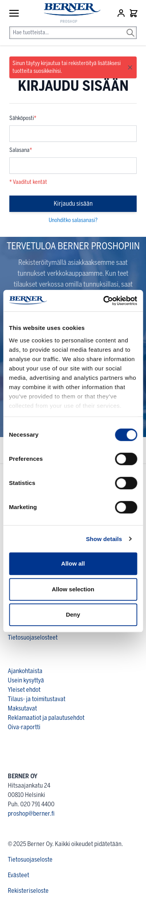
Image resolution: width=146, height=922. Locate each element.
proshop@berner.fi (31, 813)
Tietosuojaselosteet (33, 637)
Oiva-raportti (24, 727)
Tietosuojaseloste (30, 859)
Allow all (73, 563)
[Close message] (130, 67)
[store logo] (68, 13)
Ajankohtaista (25, 671)
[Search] (130, 27)
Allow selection (73, 589)
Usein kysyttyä (26, 680)
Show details (104, 539)
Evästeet (18, 875)
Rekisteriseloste (28, 890)
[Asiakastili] (121, 13)
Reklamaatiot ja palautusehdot (46, 717)
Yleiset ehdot (24, 689)
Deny (73, 614)
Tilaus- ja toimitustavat (36, 699)
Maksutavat (22, 708)
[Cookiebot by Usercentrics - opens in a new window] (104, 301)
